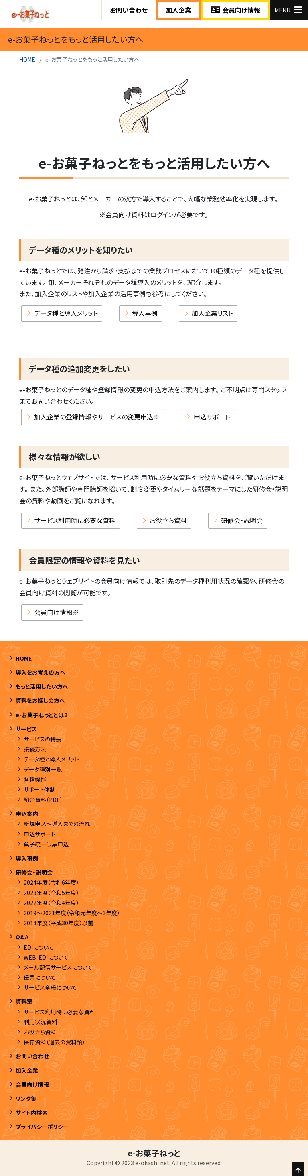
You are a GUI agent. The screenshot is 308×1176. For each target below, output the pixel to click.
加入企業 (178, 10)
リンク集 (26, 1099)
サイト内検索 (32, 1113)
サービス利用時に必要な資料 (75, 520)
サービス (26, 729)
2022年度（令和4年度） (51, 903)
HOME (27, 59)
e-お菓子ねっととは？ (42, 715)
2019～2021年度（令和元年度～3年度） (72, 913)
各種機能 (35, 779)
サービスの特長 (42, 739)
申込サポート (212, 417)
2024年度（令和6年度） (51, 883)
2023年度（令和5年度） (51, 893)
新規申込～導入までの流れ (57, 824)
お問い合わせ (129, 10)
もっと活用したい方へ (42, 687)
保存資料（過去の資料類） (54, 1042)
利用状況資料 (40, 1022)
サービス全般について (50, 988)
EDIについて (39, 947)
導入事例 (145, 313)
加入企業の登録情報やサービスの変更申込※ (97, 417)
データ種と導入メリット (66, 313)
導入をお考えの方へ (40, 672)
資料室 (24, 1002)
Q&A (22, 937)
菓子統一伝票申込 (46, 844)
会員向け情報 (235, 10)
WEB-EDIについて (46, 957)
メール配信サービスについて (58, 967)
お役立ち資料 (168, 520)
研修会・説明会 (242, 520)
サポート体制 (39, 789)
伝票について (40, 978)
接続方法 (35, 749)
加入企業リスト (212, 313)
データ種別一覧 (43, 769)
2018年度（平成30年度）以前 (58, 923)
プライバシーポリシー (42, 1127)
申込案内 (27, 814)
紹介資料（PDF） (43, 800)
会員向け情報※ (56, 612)
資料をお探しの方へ (40, 701)
